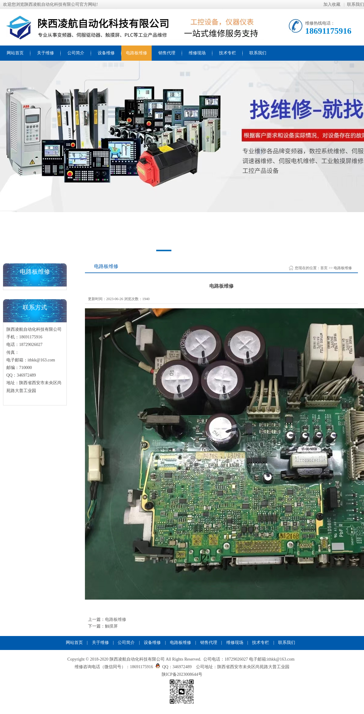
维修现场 (197, 53)
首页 (324, 268)
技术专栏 (227, 53)
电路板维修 (136, 53)
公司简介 (75, 53)
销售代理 (166, 53)
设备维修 (106, 53)
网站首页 (15, 53)
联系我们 (355, 4)
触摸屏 (111, 626)
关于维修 (45, 53)
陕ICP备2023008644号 (182, 674)
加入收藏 (332, 4)
